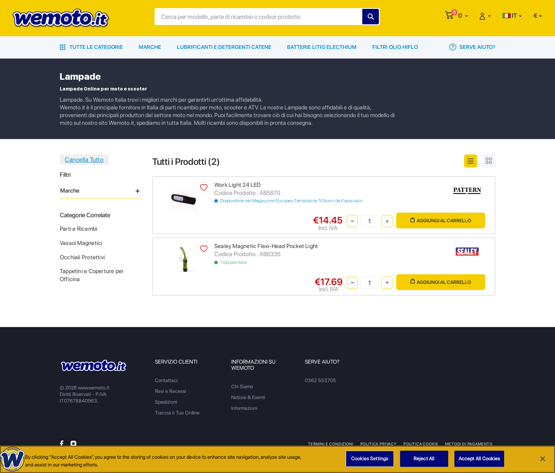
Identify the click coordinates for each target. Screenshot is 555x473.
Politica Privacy (378, 443)
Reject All (424, 460)
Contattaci (166, 380)
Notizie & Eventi (248, 397)
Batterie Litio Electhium (322, 47)
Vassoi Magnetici (81, 243)
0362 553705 (320, 380)
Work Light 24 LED (237, 184)
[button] (463, 15)
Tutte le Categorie (91, 47)
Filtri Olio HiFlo (395, 47)
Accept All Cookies (479, 460)
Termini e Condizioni (330, 443)
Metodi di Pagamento (469, 443)
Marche (150, 47)
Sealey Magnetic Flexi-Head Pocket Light (266, 246)
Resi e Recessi (170, 391)
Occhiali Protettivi (82, 257)
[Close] (542, 459)
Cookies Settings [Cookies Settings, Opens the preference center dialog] (369, 460)
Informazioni (244, 408)
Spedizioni (166, 402)
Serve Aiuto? (472, 47)
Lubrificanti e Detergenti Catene (224, 47)
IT (510, 15)
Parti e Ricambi (78, 228)
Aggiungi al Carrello (440, 220)
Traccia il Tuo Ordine (177, 413)
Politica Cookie (421, 443)
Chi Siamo (242, 386)
